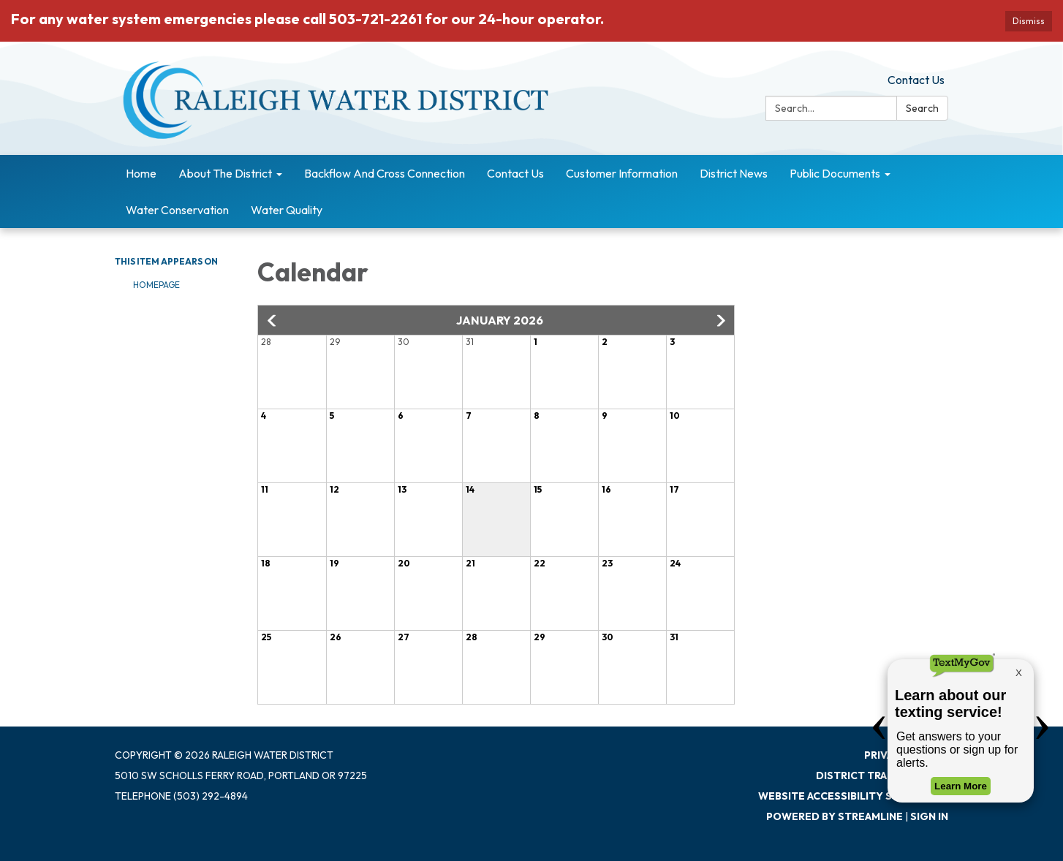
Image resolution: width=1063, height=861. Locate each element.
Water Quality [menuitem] (286, 209)
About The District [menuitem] (225, 173)
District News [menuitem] (734, 173)
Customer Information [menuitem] (622, 173)
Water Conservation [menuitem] (177, 209)
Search (922, 108)
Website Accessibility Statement (853, 796)
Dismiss (1029, 20)
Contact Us (916, 79)
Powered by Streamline (834, 816)
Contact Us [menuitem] (515, 173)
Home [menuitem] (141, 173)
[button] (272, 320)
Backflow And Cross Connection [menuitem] (384, 173)
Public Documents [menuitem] (835, 173)
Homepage (156, 284)
